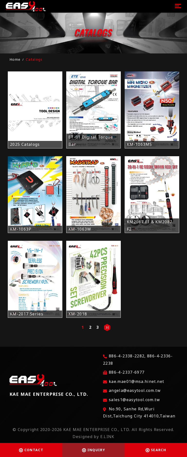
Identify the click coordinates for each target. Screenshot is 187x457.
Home (14, 59)
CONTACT (31, 450)
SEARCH (156, 450)
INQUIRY (93, 450)
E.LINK (107, 436)
